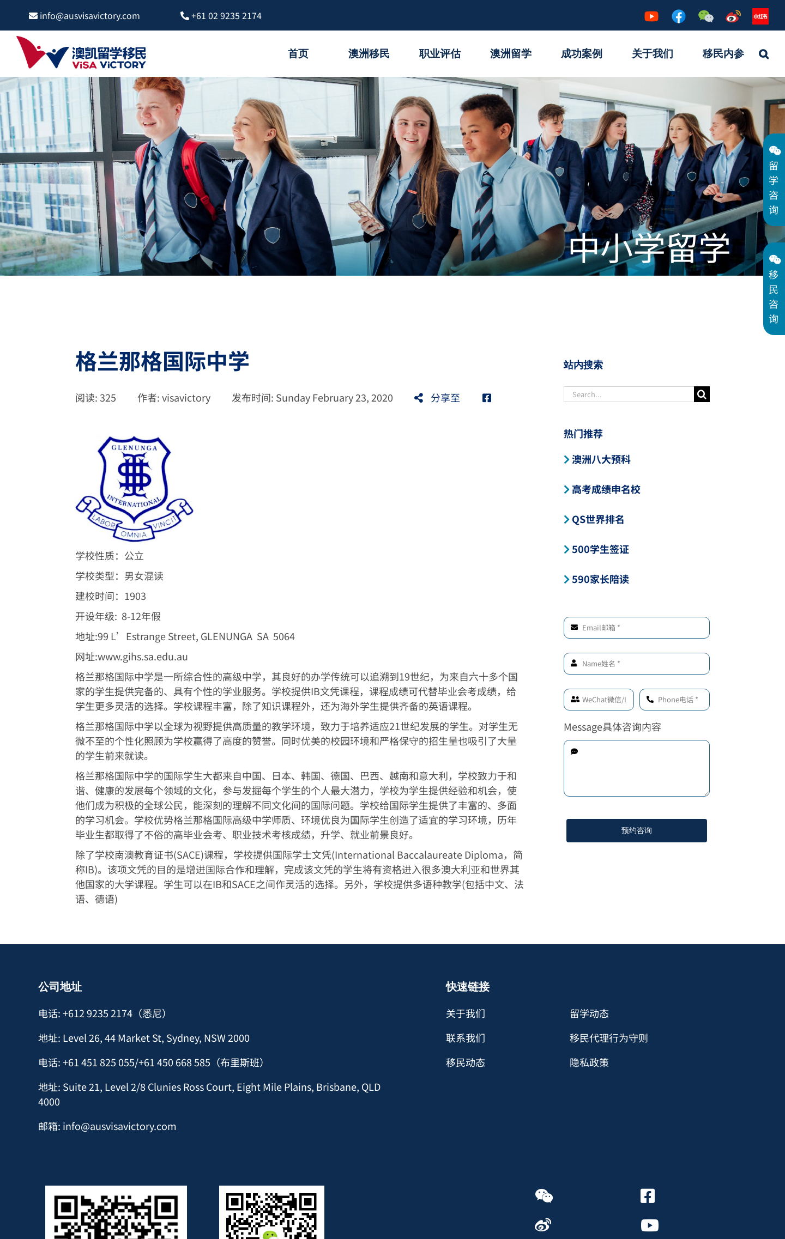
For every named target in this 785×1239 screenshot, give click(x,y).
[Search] (702, 394)
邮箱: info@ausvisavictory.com (107, 1126)
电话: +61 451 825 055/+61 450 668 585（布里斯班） (153, 1062)
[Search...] (629, 394)
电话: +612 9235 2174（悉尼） (105, 1013)
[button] (764, 53)
